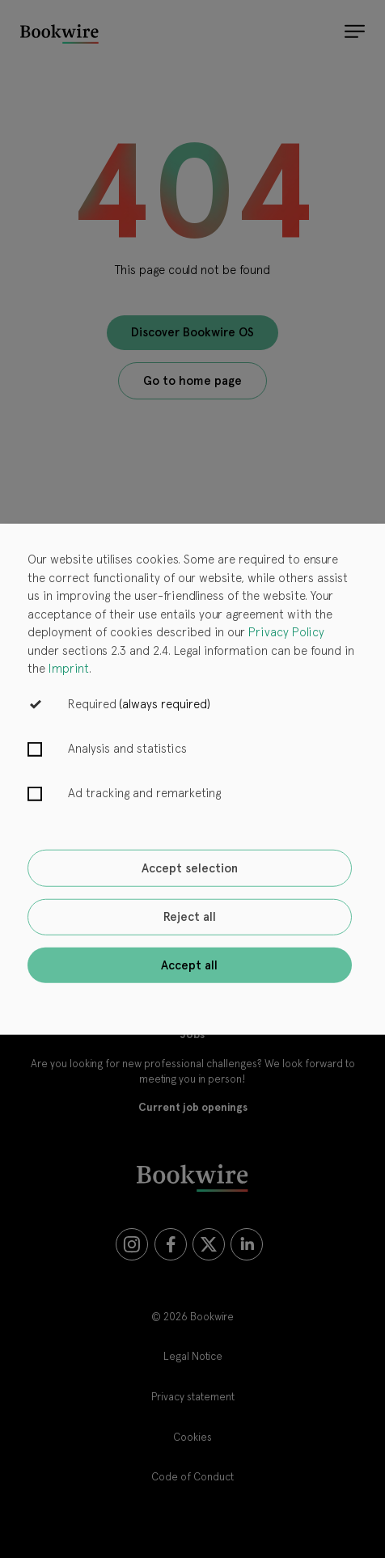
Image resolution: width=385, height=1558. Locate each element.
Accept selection (190, 868)
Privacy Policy (286, 632)
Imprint (69, 668)
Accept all (189, 964)
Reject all (189, 917)
